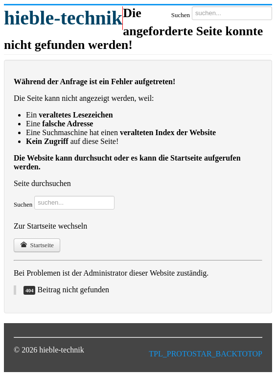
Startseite (37, 245)
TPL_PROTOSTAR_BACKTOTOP (205, 354)
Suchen (180, 15)
